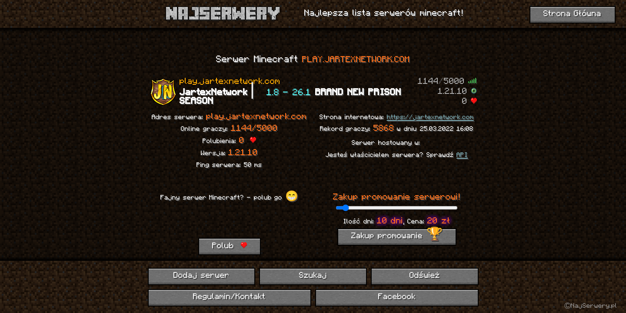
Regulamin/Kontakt (229, 297)
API (462, 155)
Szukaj (313, 276)
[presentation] (229, 221)
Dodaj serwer (201, 276)
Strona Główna (572, 14)
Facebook (397, 297)
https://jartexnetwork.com (430, 117)
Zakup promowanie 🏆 (397, 236)
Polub (229, 246)
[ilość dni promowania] (397, 207)
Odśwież (425, 276)
